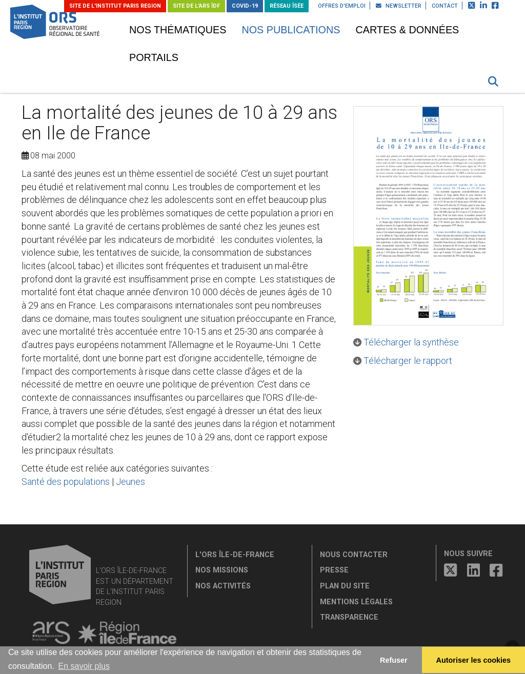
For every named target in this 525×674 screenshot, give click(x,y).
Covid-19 (245, 6)
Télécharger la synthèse (411, 342)
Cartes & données (407, 29)
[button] (493, 81)
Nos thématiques (177, 29)
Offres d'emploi (342, 6)
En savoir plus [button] (84, 666)
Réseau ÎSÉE (287, 6)
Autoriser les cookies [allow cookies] (473, 660)
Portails (153, 57)
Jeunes (130, 481)
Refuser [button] (394, 660)
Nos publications (290, 29)
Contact (445, 6)
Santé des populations (66, 481)
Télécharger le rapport (408, 360)
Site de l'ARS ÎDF (196, 6)
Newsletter (398, 6)
